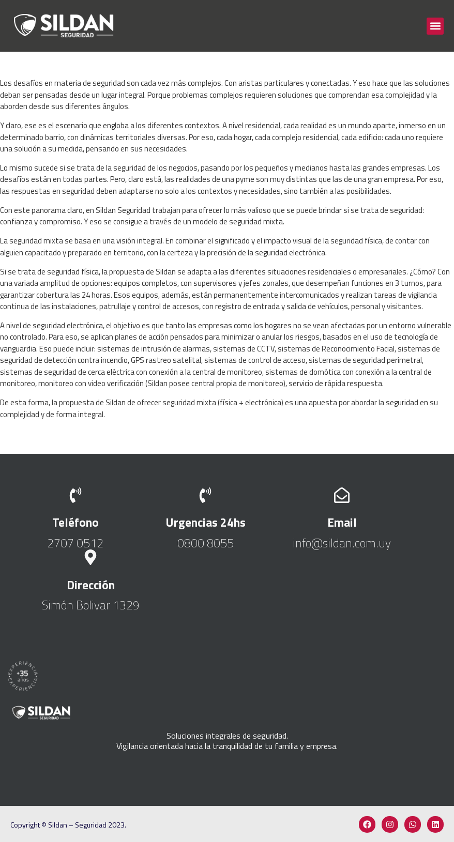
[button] (435, 26)
